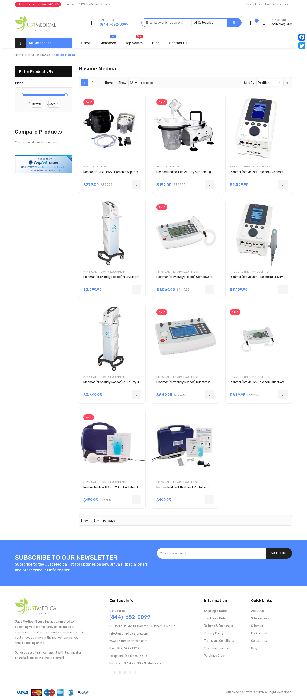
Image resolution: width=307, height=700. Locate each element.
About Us (257, 611)
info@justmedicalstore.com (128, 633)
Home (19, 55)
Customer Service (216, 648)
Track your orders (276, 4)
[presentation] (224, 570)
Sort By (249, 83)
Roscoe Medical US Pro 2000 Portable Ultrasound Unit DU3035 (126, 487)
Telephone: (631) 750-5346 (128, 656)
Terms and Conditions (219, 641)
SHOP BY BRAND (39, 55)
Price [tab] (19, 83)
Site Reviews (260, 618)
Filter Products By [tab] (36, 71)
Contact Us (259, 641)
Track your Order (215, 618)
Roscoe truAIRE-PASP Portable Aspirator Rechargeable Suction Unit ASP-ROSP (138, 172)
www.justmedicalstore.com (128, 641)
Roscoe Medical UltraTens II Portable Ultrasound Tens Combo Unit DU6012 (206, 487)
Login (274, 24)
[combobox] (184, 22)
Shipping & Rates (215, 611)
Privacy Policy (213, 633)
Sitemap (257, 626)
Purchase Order (214, 656)
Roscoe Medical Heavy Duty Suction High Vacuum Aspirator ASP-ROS (204, 172)
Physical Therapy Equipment (251, 166)
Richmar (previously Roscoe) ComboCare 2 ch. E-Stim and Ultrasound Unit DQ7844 (213, 277)
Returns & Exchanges (219, 626)
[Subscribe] (279, 553)
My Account (259, 633)
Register (286, 24)
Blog (254, 648)
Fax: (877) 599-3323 (124, 648)
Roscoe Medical (95, 166)
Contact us (252, 4)
